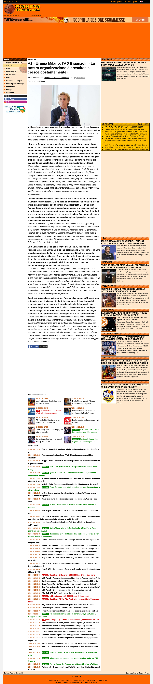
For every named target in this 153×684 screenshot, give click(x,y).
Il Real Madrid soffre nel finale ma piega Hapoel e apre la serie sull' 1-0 (70, 611)
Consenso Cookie (132, 673)
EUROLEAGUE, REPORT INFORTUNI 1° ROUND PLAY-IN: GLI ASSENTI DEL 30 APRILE (124, 314)
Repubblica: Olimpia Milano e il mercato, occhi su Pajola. (125, 132)
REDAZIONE (76, 676)
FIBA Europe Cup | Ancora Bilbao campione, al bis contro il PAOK (70, 620)
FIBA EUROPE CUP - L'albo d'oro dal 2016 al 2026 (61, 593)
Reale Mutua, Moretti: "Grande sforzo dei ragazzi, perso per (126, 147)
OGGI (140, 124)
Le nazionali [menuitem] (10, 75)
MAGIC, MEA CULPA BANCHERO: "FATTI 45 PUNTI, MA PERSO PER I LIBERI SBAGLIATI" (123, 242)
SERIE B (105, 382)
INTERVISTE (107, 262)
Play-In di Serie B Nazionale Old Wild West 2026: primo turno (68, 575)
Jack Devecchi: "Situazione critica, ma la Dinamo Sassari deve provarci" (71, 548)
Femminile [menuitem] (9, 87)
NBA (104, 238)
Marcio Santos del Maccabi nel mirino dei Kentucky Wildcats (70, 664)
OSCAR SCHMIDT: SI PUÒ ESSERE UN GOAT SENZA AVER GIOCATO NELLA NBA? (123, 290)
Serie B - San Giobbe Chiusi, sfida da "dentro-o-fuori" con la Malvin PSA (71, 546)
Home (6, 60)
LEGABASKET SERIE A (111, 334)
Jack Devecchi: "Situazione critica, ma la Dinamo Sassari (125, 145)
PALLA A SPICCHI (109, 286)
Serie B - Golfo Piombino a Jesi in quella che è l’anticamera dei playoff (70, 484)
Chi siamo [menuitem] (9, 93)
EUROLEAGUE (108, 310)
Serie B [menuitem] (8, 78)
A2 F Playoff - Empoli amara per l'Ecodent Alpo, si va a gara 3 (66, 590)
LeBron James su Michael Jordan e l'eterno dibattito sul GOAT (67, 632)
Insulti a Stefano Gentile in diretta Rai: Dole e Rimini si (124, 136)
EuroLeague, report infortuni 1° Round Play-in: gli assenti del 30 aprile (70, 581)
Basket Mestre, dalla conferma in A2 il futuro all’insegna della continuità (71, 643)
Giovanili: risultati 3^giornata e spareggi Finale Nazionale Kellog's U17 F (71, 635)
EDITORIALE (107, 60)
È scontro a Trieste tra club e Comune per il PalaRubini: (125, 138)
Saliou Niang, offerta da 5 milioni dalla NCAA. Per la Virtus (126, 134)
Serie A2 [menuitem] (8, 66)
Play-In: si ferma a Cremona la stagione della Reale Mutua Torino (68, 605)
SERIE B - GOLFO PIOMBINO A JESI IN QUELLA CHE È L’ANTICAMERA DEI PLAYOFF (124, 386)
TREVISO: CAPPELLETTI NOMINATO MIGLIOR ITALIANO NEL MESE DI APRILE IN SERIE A (123, 338)
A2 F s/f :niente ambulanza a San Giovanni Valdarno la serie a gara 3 (69, 629)
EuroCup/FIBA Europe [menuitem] (14, 84)
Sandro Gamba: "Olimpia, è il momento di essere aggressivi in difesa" (70, 552)
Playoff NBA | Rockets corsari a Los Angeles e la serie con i (126, 150)
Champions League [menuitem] (13, 81)
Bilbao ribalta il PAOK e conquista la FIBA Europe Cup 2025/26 (67, 626)
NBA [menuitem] (7, 69)
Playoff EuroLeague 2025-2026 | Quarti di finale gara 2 (66, 596)
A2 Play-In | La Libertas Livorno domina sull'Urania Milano (65, 608)
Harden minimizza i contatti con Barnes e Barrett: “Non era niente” (68, 555)
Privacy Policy (144, 673)
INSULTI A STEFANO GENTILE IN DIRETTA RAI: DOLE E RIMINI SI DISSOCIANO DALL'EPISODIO (124, 362)
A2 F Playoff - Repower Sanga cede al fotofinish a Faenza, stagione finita (71, 578)
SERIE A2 (106, 358)
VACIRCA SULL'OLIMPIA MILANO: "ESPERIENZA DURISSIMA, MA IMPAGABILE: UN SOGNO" (125, 266)
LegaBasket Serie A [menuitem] (13, 63)
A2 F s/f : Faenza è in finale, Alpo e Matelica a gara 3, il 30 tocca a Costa (70, 623)
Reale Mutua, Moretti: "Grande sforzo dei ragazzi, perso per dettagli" (69, 584)
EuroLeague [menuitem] (10, 72)
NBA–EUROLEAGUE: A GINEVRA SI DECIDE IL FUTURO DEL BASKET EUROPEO (123, 63)
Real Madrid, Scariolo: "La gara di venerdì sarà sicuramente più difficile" (71, 587)
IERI (146, 124)
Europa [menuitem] (8, 90)
